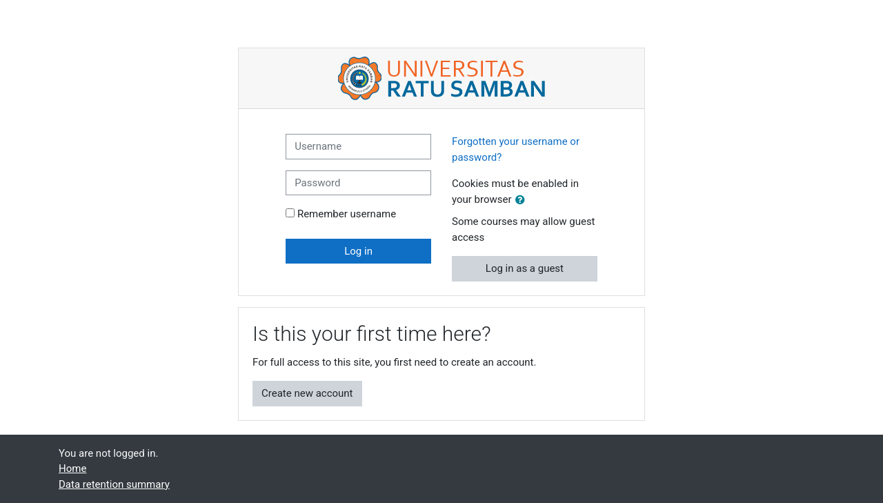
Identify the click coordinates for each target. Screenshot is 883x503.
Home (72, 468)
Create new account (307, 393)
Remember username (346, 214)
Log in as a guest (525, 268)
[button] (523, 200)
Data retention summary (114, 484)
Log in (358, 251)
